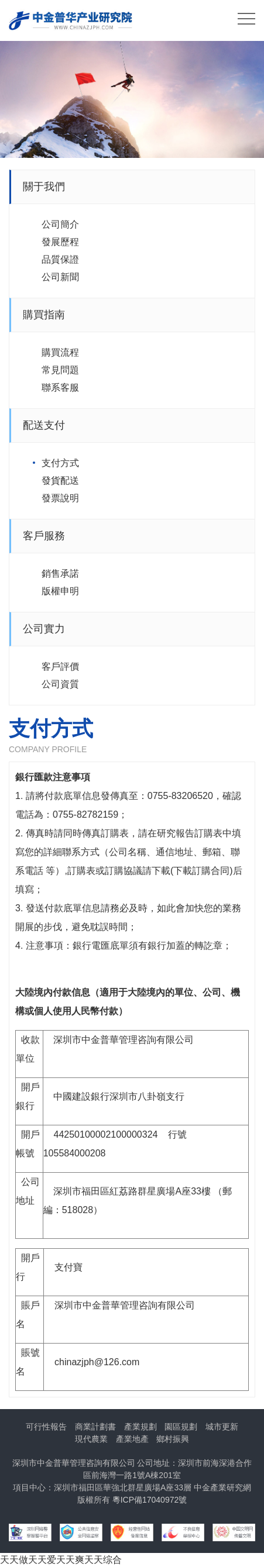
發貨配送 (60, 480)
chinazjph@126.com (96, 1362)
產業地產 (132, 1439)
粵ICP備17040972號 (149, 1499)
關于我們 (44, 186)
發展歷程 (60, 242)
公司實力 (44, 629)
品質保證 (60, 259)
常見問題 (60, 370)
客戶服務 (44, 536)
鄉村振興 (172, 1439)
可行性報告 (46, 1426)
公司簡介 (60, 224)
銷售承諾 (60, 573)
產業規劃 (140, 1426)
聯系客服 (60, 387)
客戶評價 (60, 666)
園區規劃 (180, 1426)
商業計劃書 (95, 1426)
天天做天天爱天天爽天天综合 (61, 1560)
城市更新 (221, 1426)
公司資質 (60, 684)
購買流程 (60, 352)
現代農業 (91, 1439)
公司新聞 (60, 277)
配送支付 (44, 425)
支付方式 (60, 463)
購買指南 (44, 315)
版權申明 (60, 591)
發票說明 (60, 498)
